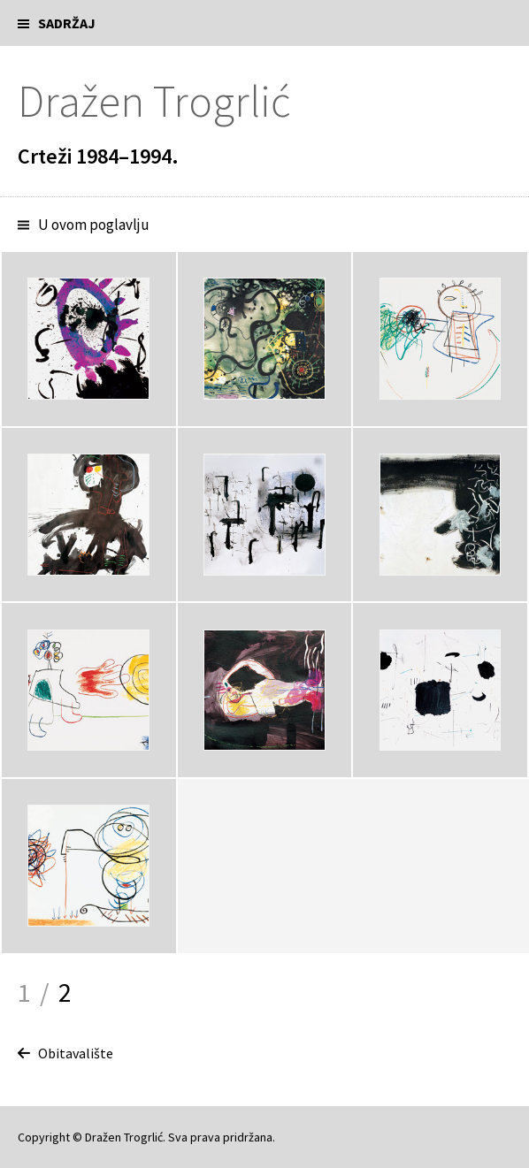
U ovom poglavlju (94, 224)
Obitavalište (75, 1053)
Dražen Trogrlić (154, 101)
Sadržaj (67, 23)
